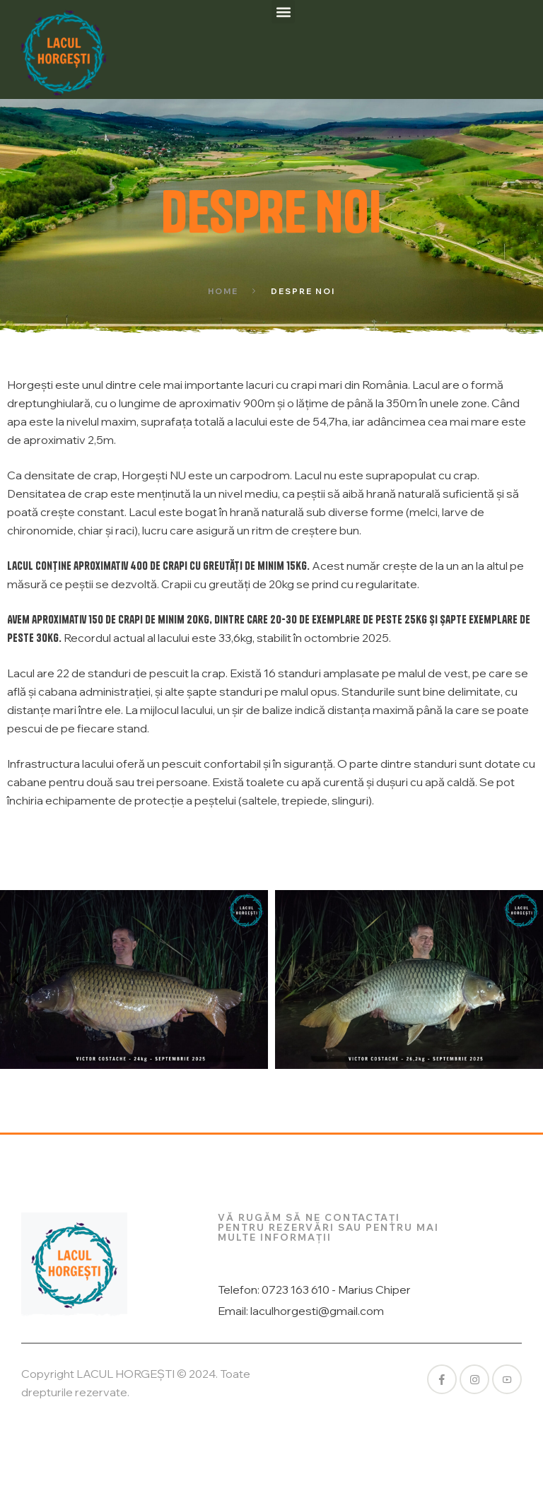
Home (223, 291)
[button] (283, 11)
